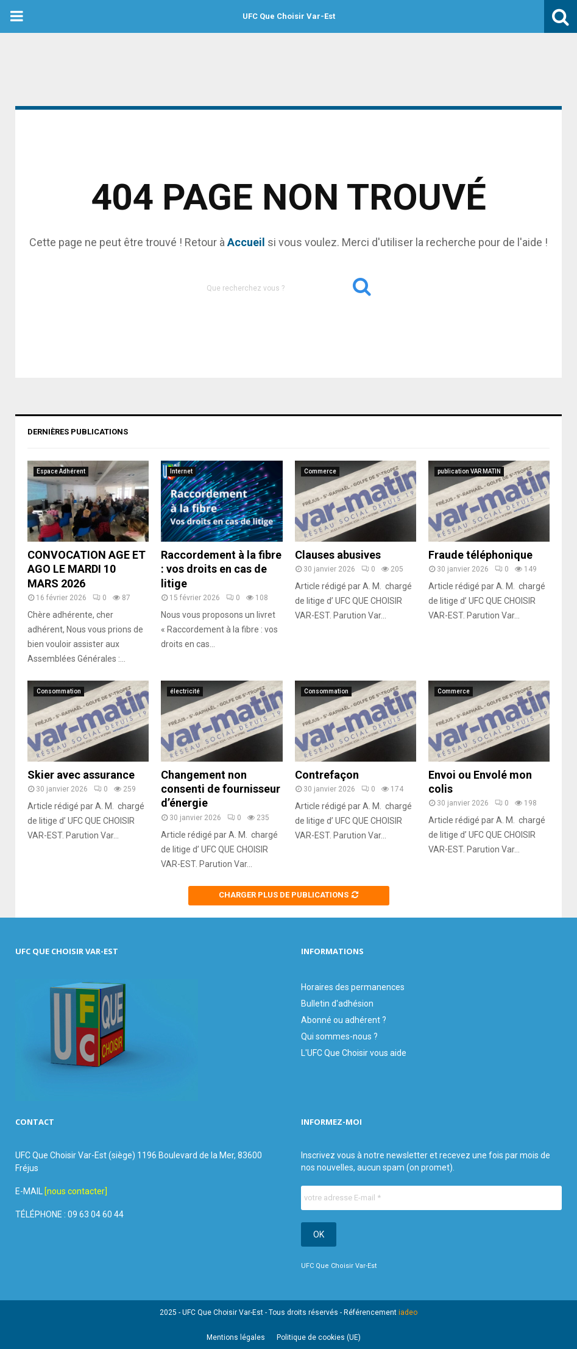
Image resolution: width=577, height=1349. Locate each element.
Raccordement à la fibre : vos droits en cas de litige (221, 569)
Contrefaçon (327, 774)
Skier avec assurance (81, 774)
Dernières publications (77, 431)
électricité (185, 691)
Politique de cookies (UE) (319, 1337)
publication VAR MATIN (469, 471)
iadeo (407, 1312)
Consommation (59, 691)
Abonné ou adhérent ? (343, 1020)
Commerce (320, 471)
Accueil (246, 242)
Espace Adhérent (61, 471)
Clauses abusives (338, 554)
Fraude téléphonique (480, 554)
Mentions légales (236, 1337)
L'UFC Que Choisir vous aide (353, 1053)
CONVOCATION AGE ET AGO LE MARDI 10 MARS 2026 (86, 569)
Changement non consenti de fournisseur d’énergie (220, 789)
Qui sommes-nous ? (339, 1036)
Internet (181, 471)
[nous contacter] (75, 1191)
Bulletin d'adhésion (337, 1003)
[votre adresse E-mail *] (431, 1198)
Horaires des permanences (353, 987)
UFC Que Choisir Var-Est (288, 16)
